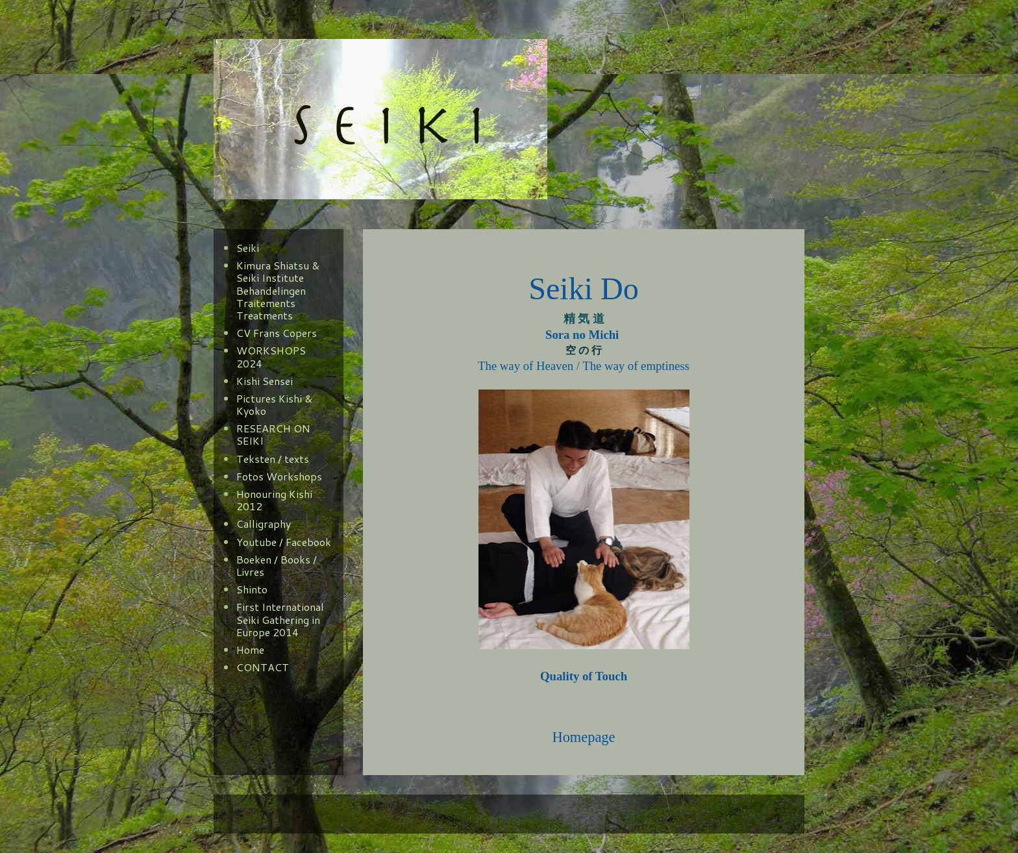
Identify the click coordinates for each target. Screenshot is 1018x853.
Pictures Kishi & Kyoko (274, 404)
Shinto (251, 589)
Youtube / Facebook (283, 541)
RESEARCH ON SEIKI (273, 434)
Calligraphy (263, 523)
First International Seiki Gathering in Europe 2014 (280, 619)
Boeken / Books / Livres (276, 565)
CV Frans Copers (276, 332)
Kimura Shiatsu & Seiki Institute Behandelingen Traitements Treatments (277, 290)
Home (250, 649)
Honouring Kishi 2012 (274, 499)
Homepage (583, 737)
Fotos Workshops (279, 476)
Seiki (247, 247)
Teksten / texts (272, 458)
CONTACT (262, 667)
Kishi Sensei (264, 380)
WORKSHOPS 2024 (271, 356)
